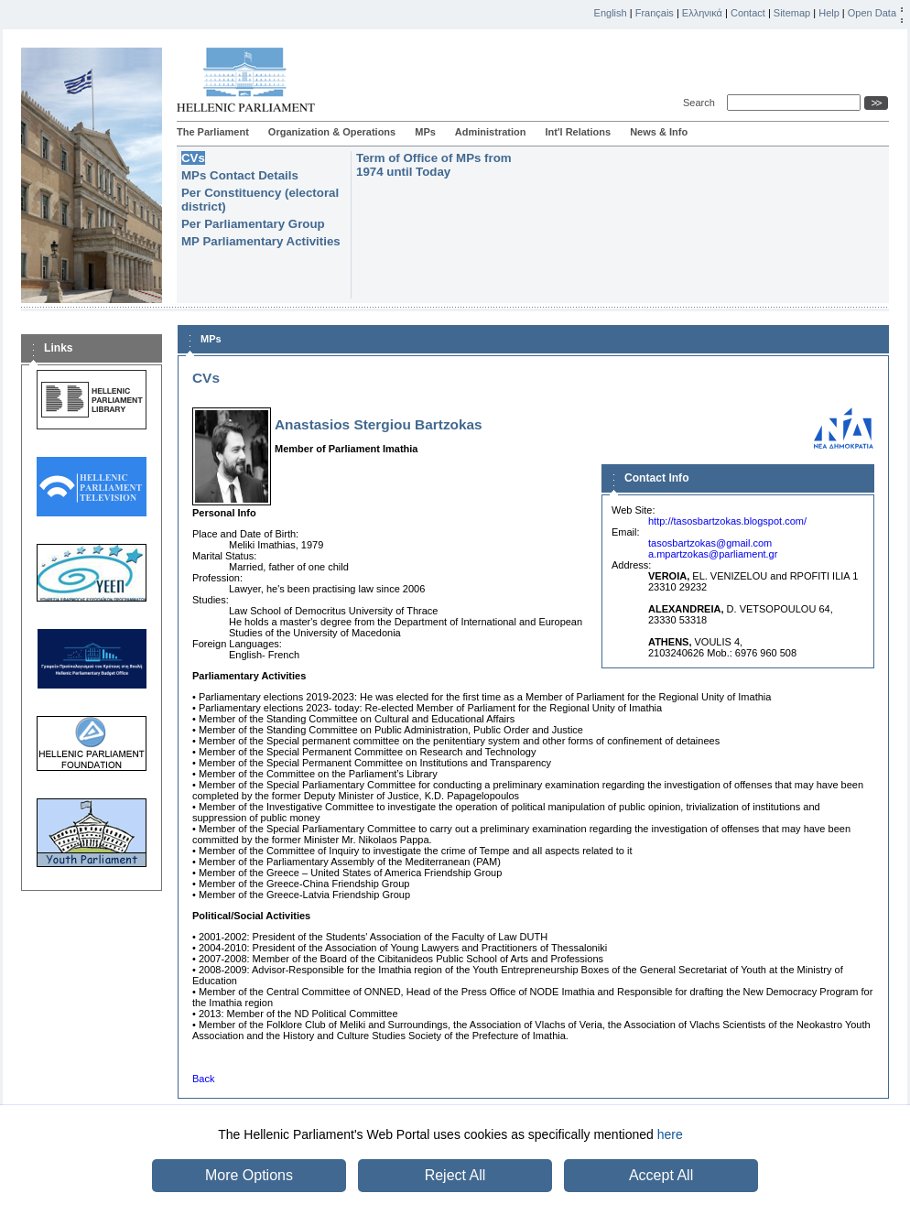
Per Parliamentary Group (253, 224)
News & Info (659, 131)
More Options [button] (249, 1175)
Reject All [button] (455, 1175)
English (610, 12)
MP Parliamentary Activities (261, 241)
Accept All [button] (661, 1175)
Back (203, 1078)
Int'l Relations (578, 131)
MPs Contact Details (239, 175)
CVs (193, 158)
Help (829, 12)
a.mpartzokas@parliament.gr (712, 553)
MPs (425, 131)
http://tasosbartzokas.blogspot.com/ (727, 520)
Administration (490, 131)
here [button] (670, 1134)
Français (654, 12)
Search (701, 102)
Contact (748, 12)
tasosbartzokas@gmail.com (710, 542)
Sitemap (792, 12)
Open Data (872, 12)
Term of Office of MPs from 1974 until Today (434, 165)
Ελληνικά (702, 12)
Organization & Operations (331, 131)
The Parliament (213, 131)
